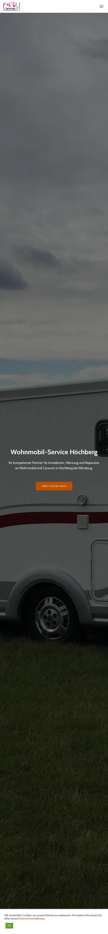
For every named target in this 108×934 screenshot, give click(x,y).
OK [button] (9, 925)
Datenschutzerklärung (31, 918)
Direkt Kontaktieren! (54, 486)
